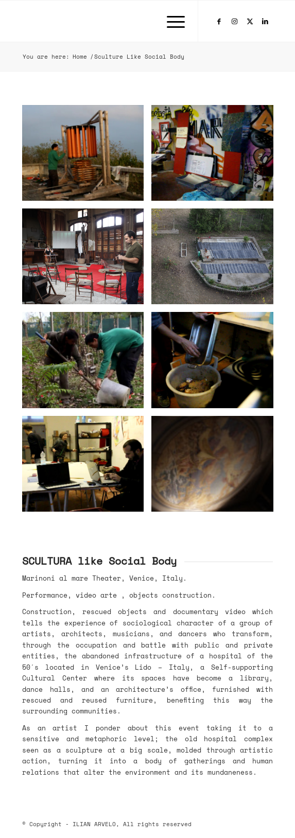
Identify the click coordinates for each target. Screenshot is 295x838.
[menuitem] (171, 21)
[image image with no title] (216, 467)
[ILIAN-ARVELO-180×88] (122, 21)
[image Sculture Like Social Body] (87, 156)
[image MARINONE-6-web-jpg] (87, 467)
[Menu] (171, 21)
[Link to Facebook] (219, 21)
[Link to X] (249, 21)
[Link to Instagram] (234, 21)
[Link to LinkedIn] (265, 21)
